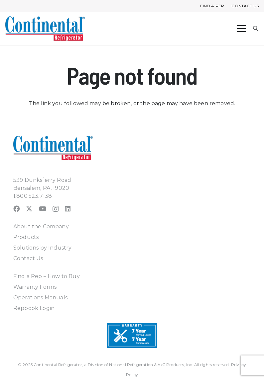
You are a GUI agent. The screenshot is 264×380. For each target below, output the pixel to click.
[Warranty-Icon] (132, 335)
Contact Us (28, 258)
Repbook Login (34, 308)
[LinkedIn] (67, 208)
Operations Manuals (40, 297)
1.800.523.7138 (32, 196)
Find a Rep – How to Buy (46, 276)
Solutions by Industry (42, 248)
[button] (255, 28)
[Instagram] (56, 208)
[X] (29, 208)
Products (26, 237)
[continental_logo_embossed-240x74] (45, 28)
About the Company (41, 226)
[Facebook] (16, 208)
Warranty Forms (35, 287)
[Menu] (241, 28)
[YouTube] (42, 208)
